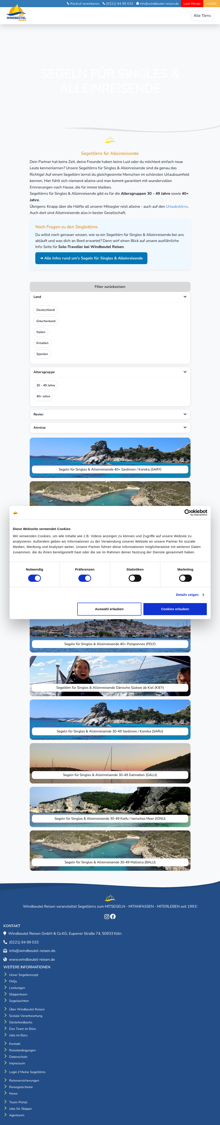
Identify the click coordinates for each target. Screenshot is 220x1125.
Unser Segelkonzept (23, 975)
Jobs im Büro (18, 1035)
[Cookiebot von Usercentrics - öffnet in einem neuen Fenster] (187, 512)
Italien (40, 332)
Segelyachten (19, 1001)
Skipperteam (18, 994)
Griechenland (45, 321)
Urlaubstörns (177, 206)
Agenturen (16, 1115)
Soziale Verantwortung (25, 1016)
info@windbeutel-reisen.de (159, 3)
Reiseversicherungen (24, 1080)
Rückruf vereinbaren (84, 3)
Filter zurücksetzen (110, 286)
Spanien (42, 354)
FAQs (13, 981)
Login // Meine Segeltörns (27, 1072)
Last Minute (192, 3)
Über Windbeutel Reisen (27, 1009)
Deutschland (45, 310)
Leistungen (17, 988)
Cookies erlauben (175, 609)
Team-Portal (18, 1102)
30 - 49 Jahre (45, 385)
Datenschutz (18, 1056)
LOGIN (211, 3)
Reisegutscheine (21, 1087)
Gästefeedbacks (20, 1022)
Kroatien (42, 343)
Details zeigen (187, 595)
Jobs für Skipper (20, 1108)
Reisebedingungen (22, 1050)
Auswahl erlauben (109, 609)
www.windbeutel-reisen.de (32, 959)
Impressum (17, 1063)
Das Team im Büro (22, 1029)
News (13, 1093)
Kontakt (14, 1044)
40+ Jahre (43, 396)
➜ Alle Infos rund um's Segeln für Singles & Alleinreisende (91, 258)
